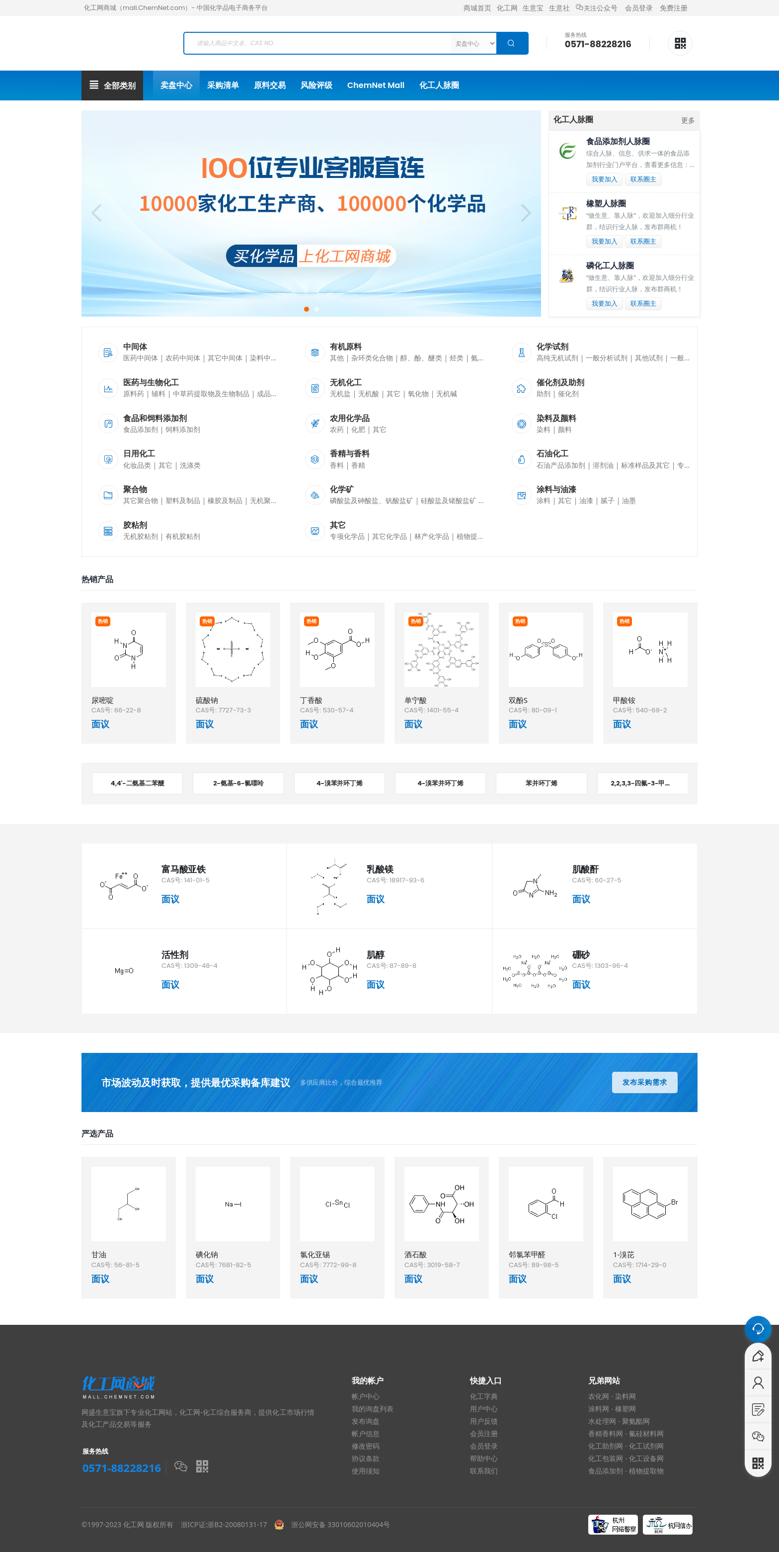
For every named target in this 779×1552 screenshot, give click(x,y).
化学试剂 (552, 346)
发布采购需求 (645, 1082)
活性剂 (174, 954)
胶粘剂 (135, 525)
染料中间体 (267, 357)
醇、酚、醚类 (421, 357)
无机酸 (368, 393)
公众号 (596, 7)
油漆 (586, 500)
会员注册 (484, 1434)
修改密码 (366, 1446)
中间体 (135, 346)
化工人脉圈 (439, 85)
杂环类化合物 (372, 357)
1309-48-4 (201, 965)
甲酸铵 (624, 700)
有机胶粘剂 (182, 536)
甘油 (98, 1254)
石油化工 (552, 453)
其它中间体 (225, 357)
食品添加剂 (140, 429)
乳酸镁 (380, 869)
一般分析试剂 (606, 357)
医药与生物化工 (151, 382)
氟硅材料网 (646, 1434)
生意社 (559, 7)
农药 (337, 429)
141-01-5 (197, 880)
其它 (393, 393)
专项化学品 (347, 536)
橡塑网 (625, 1409)
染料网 (625, 1396)
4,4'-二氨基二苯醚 (137, 783)
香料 (337, 465)
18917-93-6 (407, 880)
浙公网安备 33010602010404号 (337, 1524)
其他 (337, 357)
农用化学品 (350, 418)
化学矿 (342, 489)
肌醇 (376, 954)
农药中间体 (182, 357)
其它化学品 (389, 536)
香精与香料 (350, 453)
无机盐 (340, 393)
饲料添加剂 (182, 429)
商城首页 (477, 7)
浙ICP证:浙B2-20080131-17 (224, 1524)
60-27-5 (608, 880)
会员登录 (639, 7)
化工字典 (484, 1396)
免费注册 (674, 7)
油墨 (629, 500)
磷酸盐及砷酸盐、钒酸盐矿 (371, 500)
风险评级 (316, 85)
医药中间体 (140, 357)
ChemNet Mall (375, 85)
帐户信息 (366, 1434)
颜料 (565, 429)
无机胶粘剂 (140, 536)
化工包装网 (605, 1459)
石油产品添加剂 (561, 465)
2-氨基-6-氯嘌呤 (238, 783)
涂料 (543, 500)
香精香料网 (605, 1434)
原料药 (133, 393)
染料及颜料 (556, 418)
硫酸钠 (207, 700)
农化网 (598, 1396)
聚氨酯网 (636, 1421)
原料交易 (270, 85)
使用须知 (366, 1471)
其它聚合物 (140, 500)
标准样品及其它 (645, 465)
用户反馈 (484, 1421)
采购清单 (223, 85)
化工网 (507, 7)
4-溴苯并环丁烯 (339, 783)
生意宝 (533, 7)
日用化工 (139, 453)
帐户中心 (366, 1396)
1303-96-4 (611, 965)
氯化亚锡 (314, 1254)
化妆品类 (137, 465)
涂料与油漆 (556, 489)
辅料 (158, 393)
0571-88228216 (598, 44)
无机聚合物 (267, 500)
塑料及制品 (182, 500)
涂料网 (598, 1409)
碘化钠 (207, 1254)
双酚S (518, 700)
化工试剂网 (646, 1446)
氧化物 (418, 393)
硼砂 (581, 954)
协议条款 (366, 1459)
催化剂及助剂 (560, 382)
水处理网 (602, 1421)
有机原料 (346, 346)
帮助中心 (484, 1459)
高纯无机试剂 (557, 357)
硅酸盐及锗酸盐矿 (448, 500)
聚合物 (135, 489)
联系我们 (484, 1471)
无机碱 (446, 393)
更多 (688, 120)
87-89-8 (403, 965)
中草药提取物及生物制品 (211, 393)
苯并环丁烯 (541, 783)
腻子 (608, 500)
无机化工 (346, 382)
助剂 (543, 393)
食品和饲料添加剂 (155, 418)
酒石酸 (415, 1254)
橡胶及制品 (225, 500)
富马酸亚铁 (183, 869)
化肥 (358, 429)
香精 (358, 465)
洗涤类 (190, 465)
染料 (543, 429)
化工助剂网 (605, 1446)
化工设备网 (646, 1459)
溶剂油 (603, 465)
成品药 (267, 393)
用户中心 (484, 1409)
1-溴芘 (623, 1254)
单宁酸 (415, 700)
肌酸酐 (585, 869)
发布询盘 (366, 1421)
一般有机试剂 (691, 357)
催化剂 (568, 393)
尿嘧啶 (102, 700)
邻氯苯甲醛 (527, 1254)
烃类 (457, 357)
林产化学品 (431, 536)
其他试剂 (649, 357)
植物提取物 (474, 536)
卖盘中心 (176, 85)
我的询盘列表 (372, 1409)
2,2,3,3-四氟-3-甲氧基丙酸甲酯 (649, 783)
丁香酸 (311, 700)
